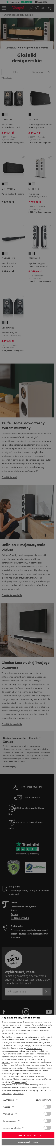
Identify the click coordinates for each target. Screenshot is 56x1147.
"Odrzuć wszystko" (34, 1048)
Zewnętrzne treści (12, 1127)
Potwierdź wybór (28, 1142)
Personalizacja (9, 1120)
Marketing (8, 1113)
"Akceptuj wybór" (19, 1082)
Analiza (6, 1106)
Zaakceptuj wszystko (28, 1135)
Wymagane (8, 1099)
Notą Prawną (18, 1093)
